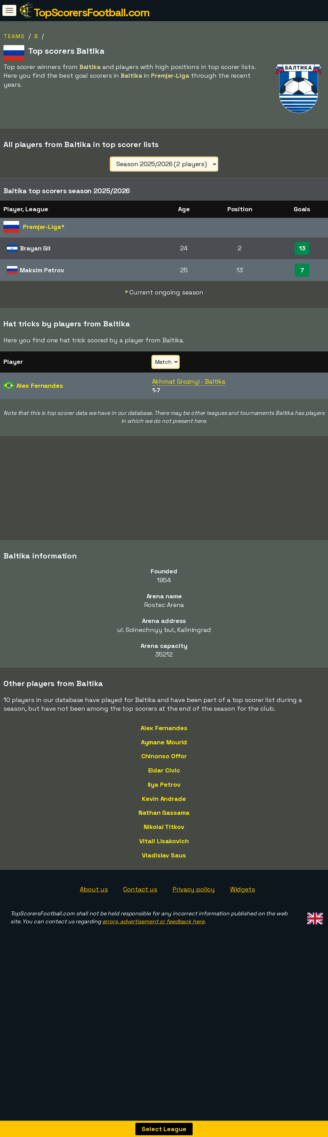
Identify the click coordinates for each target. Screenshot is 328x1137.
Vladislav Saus (164, 877)
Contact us (140, 912)
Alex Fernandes (164, 750)
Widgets (242, 912)
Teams (14, 36)
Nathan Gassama (164, 835)
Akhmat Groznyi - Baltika (189, 381)
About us (94, 912)
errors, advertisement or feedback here (153, 944)
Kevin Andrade (164, 821)
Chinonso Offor (164, 779)
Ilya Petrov (164, 807)
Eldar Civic (164, 793)
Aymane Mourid (164, 764)
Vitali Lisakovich (163, 863)
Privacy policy (194, 912)
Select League (164, 1129)
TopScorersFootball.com (91, 12)
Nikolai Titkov (164, 849)
